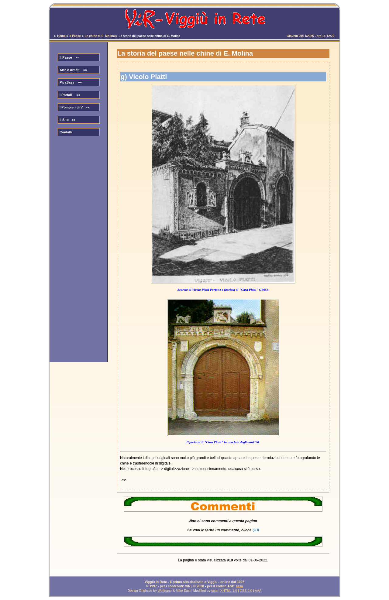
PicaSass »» (71, 82)
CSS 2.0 (246, 590)
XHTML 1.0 (228, 590)
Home (61, 36)
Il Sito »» (67, 120)
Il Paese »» (69, 57)
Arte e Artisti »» (73, 70)
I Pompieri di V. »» (74, 107)
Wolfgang (165, 590)
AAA (258, 590)
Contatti (66, 132)
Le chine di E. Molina (100, 36)
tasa (239, 586)
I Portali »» (70, 95)
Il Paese (75, 36)
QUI (256, 530)
